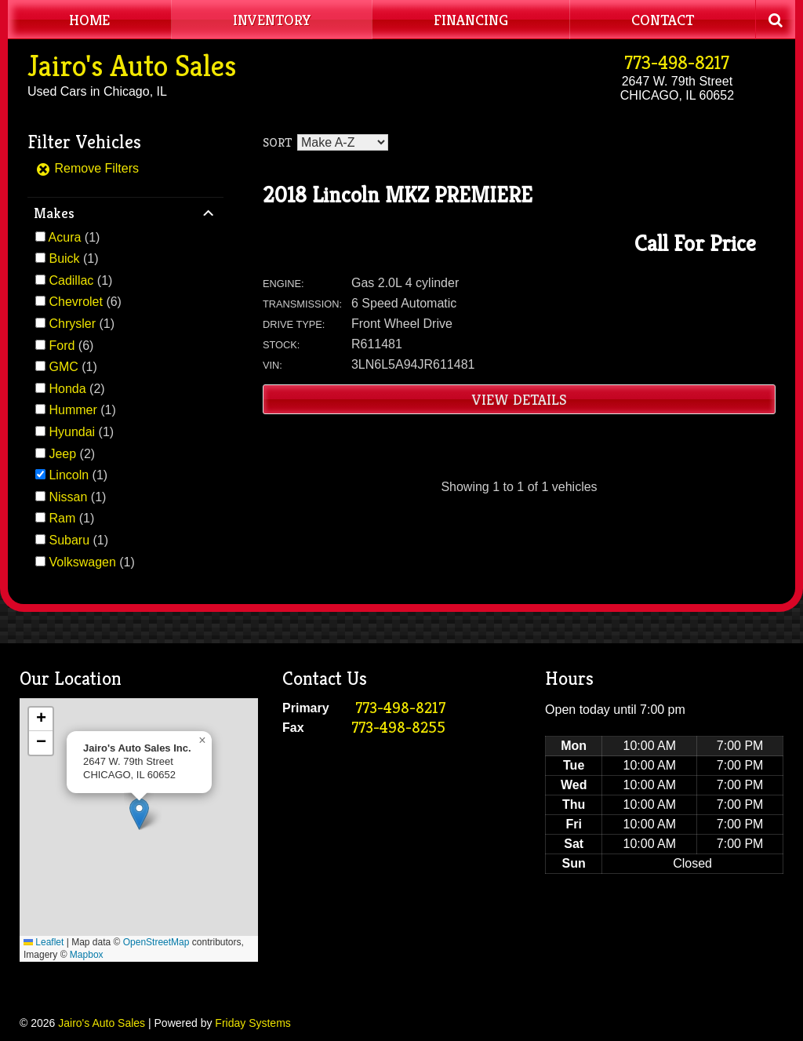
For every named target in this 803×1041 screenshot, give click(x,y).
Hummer (72, 410)
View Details (519, 399)
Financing (471, 19)
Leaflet (44, 942)
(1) (74, 237)
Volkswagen (82, 562)
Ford (61, 345)
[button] (139, 814)
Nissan (68, 497)
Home (89, 19)
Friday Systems (252, 1023)
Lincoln (69, 475)
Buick (64, 258)
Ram (62, 518)
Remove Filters (87, 168)
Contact (662, 19)
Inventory (272, 19)
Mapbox (87, 954)
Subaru (69, 540)
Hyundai (72, 432)
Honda (67, 388)
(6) (85, 301)
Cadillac (71, 280)
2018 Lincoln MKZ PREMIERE (397, 195)
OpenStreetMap (156, 942)
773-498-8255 (398, 727)
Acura (65, 237)
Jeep (62, 453)
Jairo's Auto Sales (131, 66)
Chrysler (72, 323)
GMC (63, 366)
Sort (277, 142)
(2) (76, 388)
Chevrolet (75, 301)
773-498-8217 (676, 63)
